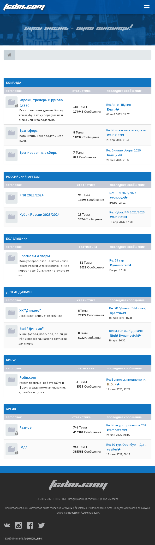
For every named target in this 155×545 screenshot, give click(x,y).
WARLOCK (114, 135)
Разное (25, 427)
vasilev (112, 449)
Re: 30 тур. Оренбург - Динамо (128, 444)
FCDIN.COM (24, 7)
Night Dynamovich (124, 335)
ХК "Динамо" (30, 310)
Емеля (111, 109)
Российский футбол (23, 176)
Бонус (11, 360)
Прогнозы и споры (34, 256)
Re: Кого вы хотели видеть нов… (130, 130)
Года (23, 447)
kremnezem (115, 430)
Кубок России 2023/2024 (39, 214)
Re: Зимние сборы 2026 (123, 150)
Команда (13, 82)
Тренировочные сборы (38, 152)
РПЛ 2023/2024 (31, 195)
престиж (116, 313)
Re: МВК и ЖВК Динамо (126, 330)
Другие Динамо (19, 292)
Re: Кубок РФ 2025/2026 (126, 212)
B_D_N (112, 384)
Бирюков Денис (33, 538)
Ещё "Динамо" (31, 328)
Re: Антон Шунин (118, 104)
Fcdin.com (27, 377)
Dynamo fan (119, 265)
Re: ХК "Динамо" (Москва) (127, 308)
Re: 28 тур (116, 260)
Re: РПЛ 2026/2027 (122, 193)
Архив (11, 409)
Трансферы (28, 130)
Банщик (113, 155)
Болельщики (17, 238)
